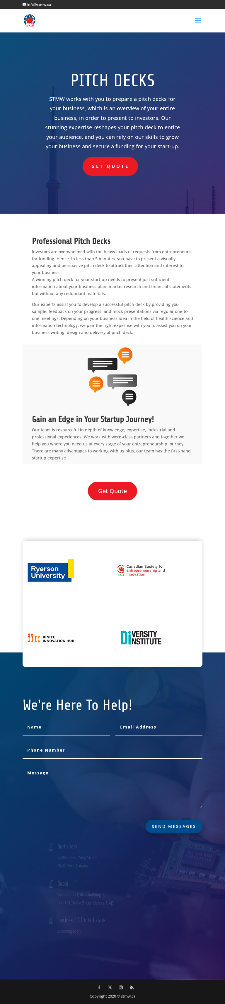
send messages (174, 826)
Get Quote (110, 166)
